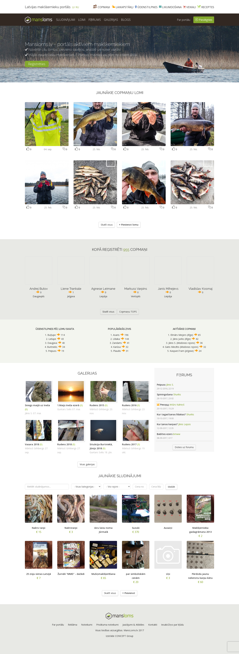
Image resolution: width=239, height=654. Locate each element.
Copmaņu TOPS (128, 311)
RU (77, 7)
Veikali (189, 7)
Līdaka (116, 338)
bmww (176, 434)
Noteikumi (86, 624)
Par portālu (183, 20)
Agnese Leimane (103, 288)
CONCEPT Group (124, 635)
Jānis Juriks (178, 338)
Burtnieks (52, 346)
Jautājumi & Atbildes (133, 624)
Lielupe (52, 338)
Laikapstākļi (122, 7)
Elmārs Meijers (178, 334)
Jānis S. (172, 342)
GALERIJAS (111, 20)
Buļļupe (51, 334)
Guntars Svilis (64, 409)
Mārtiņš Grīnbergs (99, 409)
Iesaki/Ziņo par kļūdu (172, 624)
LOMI (81, 20)
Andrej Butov (39, 288)
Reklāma (72, 624)
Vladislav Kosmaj (200, 288)
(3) (138, 444)
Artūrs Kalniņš (176, 404)
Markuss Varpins (135, 288)
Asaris (116, 334)
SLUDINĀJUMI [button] (65, 20)
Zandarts (117, 342)
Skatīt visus (107, 224)
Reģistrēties (36, 64)
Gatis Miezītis (172, 346)
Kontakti (152, 624)
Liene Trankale (71, 288)
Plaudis (117, 350)
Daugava (52, 342)
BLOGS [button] (126, 20)
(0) (26, 409)
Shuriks (177, 394)
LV (73, 7)
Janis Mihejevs (168, 288)
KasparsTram (177, 350)
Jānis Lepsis (184, 424)
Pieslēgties (203, 19)
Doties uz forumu (184, 447)
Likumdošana (170, 7)
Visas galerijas (87, 464)
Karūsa (117, 346)
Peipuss (52, 350)
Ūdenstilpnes (146, 7)
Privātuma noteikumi (107, 624)
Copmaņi (101, 7)
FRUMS (94, 20)
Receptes (206, 7)
